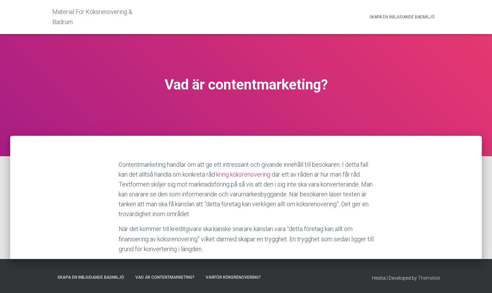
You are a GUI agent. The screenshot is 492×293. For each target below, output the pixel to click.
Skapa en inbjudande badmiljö (402, 17)
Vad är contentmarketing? (164, 277)
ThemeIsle (429, 278)
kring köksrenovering (243, 174)
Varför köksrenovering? (233, 277)
